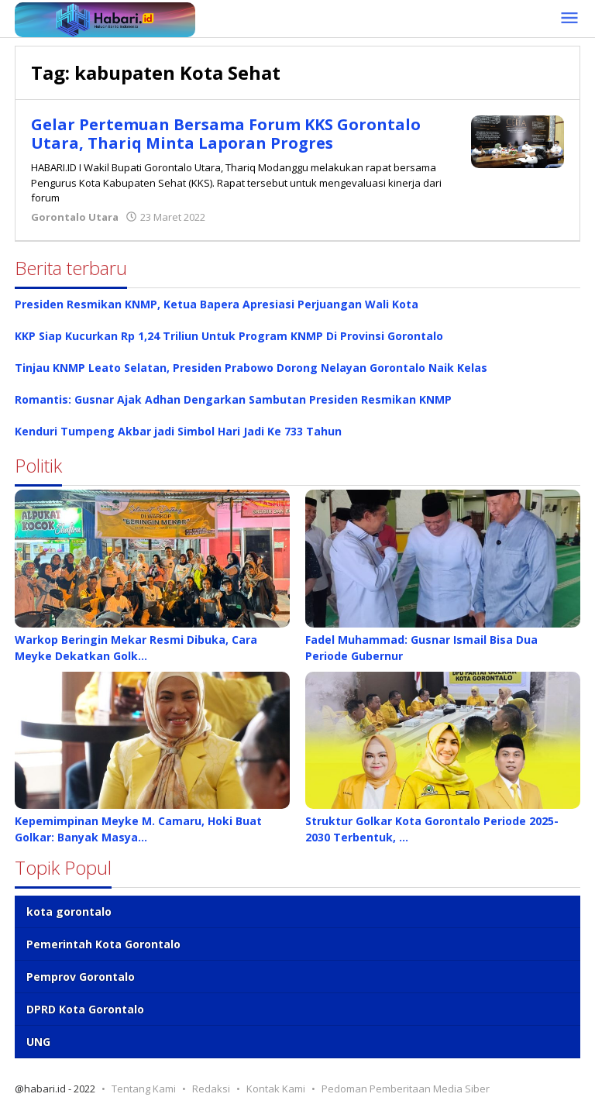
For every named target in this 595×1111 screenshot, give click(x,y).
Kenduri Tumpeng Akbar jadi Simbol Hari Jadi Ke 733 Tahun (178, 431)
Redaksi (211, 1089)
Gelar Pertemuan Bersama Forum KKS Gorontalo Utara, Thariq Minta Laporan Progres (226, 133)
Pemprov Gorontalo (80, 976)
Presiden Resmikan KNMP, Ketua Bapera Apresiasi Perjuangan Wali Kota (216, 304)
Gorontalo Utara (75, 217)
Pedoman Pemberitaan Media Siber (406, 1089)
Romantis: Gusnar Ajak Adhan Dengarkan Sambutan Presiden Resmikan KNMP (233, 399)
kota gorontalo (69, 911)
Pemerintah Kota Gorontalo (103, 944)
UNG (38, 1041)
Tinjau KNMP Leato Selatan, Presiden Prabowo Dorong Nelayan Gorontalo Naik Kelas (251, 367)
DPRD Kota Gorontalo (85, 1009)
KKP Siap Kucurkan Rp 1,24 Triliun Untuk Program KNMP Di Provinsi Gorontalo (229, 335)
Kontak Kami (275, 1089)
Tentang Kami (144, 1089)
